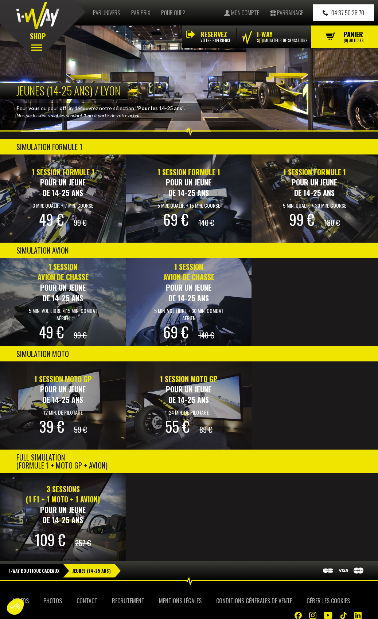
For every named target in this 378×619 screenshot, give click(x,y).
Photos (52, 600)
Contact (87, 600)
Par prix (140, 12)
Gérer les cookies (328, 600)
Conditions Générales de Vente (254, 600)
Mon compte (241, 12)
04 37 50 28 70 (343, 12)
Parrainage (286, 12)
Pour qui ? (173, 12)
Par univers (106, 12)
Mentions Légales (180, 600)
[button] (15, 606)
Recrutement (128, 600)
